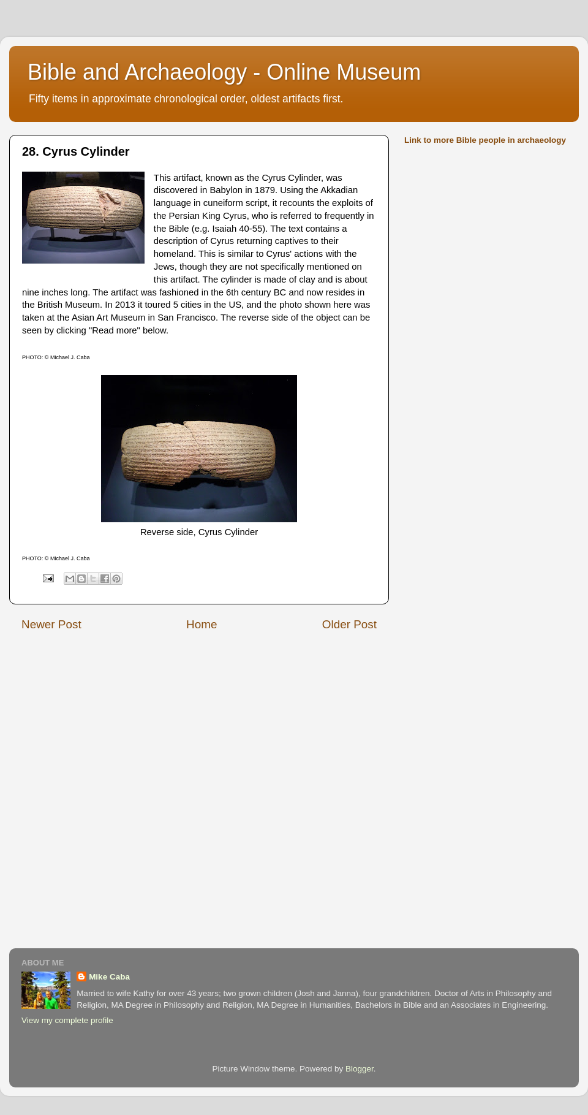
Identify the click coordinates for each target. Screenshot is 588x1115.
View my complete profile (67, 1020)
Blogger (359, 1068)
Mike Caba (109, 976)
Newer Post (51, 624)
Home (201, 624)
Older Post (349, 624)
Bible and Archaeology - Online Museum (224, 72)
